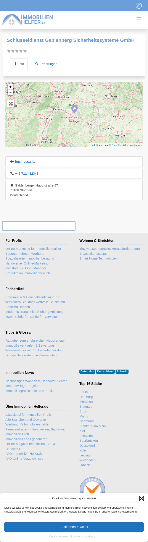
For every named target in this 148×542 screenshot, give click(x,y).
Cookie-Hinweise (59, 538)
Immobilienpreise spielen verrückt (29, 391)
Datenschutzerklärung (84, 538)
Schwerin (86, 436)
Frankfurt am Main (92, 426)
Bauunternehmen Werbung (24, 253)
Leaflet (93, 145)
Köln (82, 450)
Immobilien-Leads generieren (26, 439)
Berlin (83, 392)
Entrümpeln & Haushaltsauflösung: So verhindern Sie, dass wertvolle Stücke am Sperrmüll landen (35, 302)
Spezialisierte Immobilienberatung (29, 258)
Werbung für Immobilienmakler (27, 424)
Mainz (83, 416)
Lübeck (84, 465)
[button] (141, 500)
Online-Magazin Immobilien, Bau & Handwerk (30, 446)
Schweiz (122, 371)
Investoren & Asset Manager (25, 268)
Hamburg (86, 397)
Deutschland (105, 371)
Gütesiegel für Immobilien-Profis (28, 414)
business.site (25, 161)
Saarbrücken (88, 440)
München (86, 401)
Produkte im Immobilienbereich (27, 273)
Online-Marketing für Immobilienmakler (33, 248)
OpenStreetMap (120, 145)
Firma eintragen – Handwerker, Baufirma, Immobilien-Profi (35, 431)
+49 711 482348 (27, 173)
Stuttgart (85, 406)
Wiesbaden (87, 460)
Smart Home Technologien (98, 258)
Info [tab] (19, 64)
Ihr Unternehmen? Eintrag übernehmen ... (39, 226)
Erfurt (83, 411)
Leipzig (84, 455)
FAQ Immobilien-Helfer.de (24, 453)
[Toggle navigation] (139, 6)
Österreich (87, 371)
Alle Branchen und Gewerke (25, 419)
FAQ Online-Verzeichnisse (24, 458)
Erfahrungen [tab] (46, 64)
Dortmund (86, 421)
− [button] (10, 92)
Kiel (82, 431)
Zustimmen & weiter (74, 529)
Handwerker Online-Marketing (26, 263)
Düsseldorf (87, 445)
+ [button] (10, 86)
